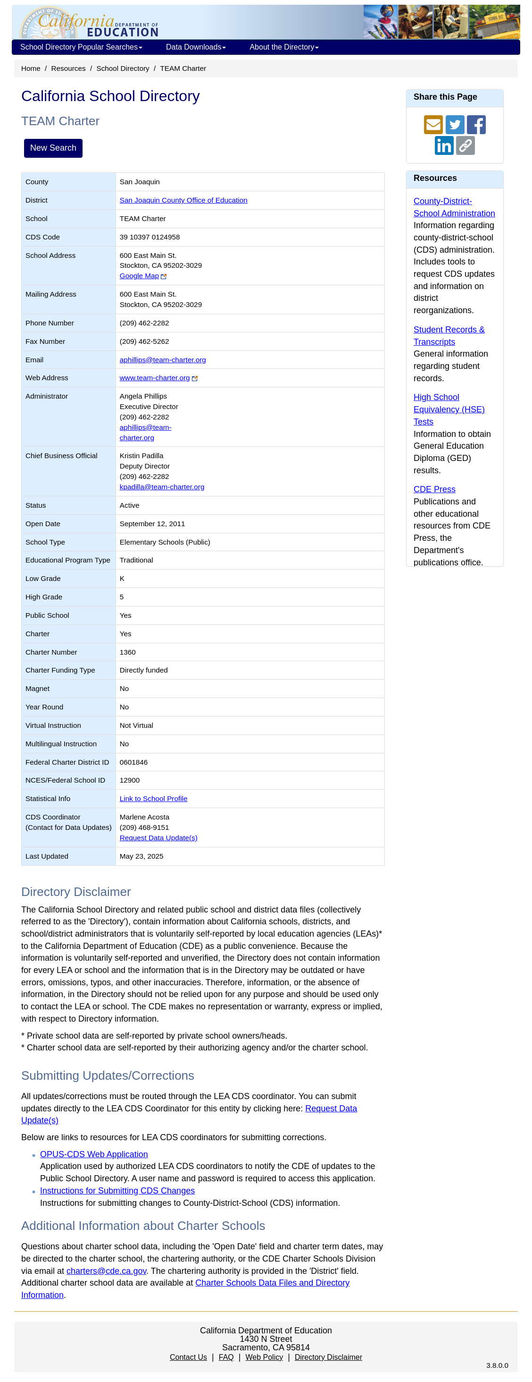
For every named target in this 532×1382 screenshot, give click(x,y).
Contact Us (188, 1357)
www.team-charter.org (155, 378)
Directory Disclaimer (328, 1357)
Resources (68, 68)
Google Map (139, 276)
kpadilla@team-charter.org (162, 487)
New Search (53, 148)
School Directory (122, 68)
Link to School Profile (154, 798)
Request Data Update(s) (159, 838)
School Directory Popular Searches (81, 47)
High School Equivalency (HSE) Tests (449, 409)
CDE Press (435, 489)
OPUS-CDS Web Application (94, 1154)
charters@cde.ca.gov (106, 1271)
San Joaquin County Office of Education (184, 200)
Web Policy (264, 1357)
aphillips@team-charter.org (163, 360)
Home (31, 68)
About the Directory (284, 47)
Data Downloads (196, 47)
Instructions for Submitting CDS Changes (117, 1190)
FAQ (226, 1357)
